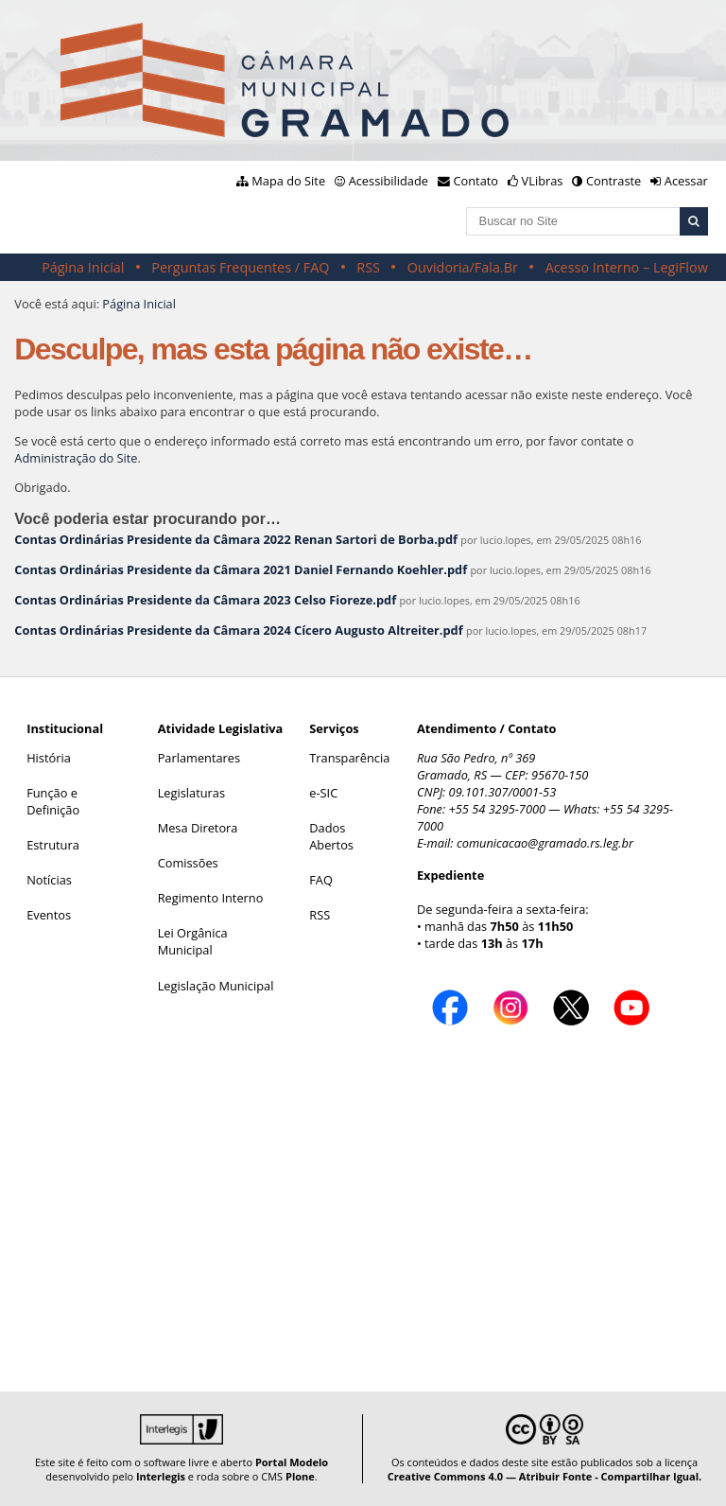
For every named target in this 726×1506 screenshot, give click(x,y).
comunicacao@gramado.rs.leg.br (545, 842)
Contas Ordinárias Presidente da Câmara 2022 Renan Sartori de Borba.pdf (236, 539)
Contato (476, 180)
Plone (300, 1476)
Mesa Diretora (198, 827)
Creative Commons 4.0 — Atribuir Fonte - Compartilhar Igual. (545, 1476)
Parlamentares (199, 757)
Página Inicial (83, 267)
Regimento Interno (211, 897)
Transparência (349, 757)
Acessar (686, 180)
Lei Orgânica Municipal (193, 941)
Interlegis (160, 1476)
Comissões (188, 862)
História (48, 757)
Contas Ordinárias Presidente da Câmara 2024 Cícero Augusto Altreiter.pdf (238, 630)
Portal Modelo (291, 1462)
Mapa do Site (288, 180)
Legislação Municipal (216, 985)
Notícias (49, 879)
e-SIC (323, 792)
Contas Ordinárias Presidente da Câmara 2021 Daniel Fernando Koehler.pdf (240, 569)
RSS (368, 267)
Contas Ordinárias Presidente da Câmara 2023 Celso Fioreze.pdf (205, 599)
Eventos (48, 914)
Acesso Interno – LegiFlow (626, 267)
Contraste (613, 180)
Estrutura (52, 844)
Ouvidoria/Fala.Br (462, 267)
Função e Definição (52, 801)
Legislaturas (191, 792)
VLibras (542, 180)
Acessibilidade (388, 180)
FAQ (321, 879)
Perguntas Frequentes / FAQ (240, 267)
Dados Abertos (331, 836)
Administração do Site (75, 457)
